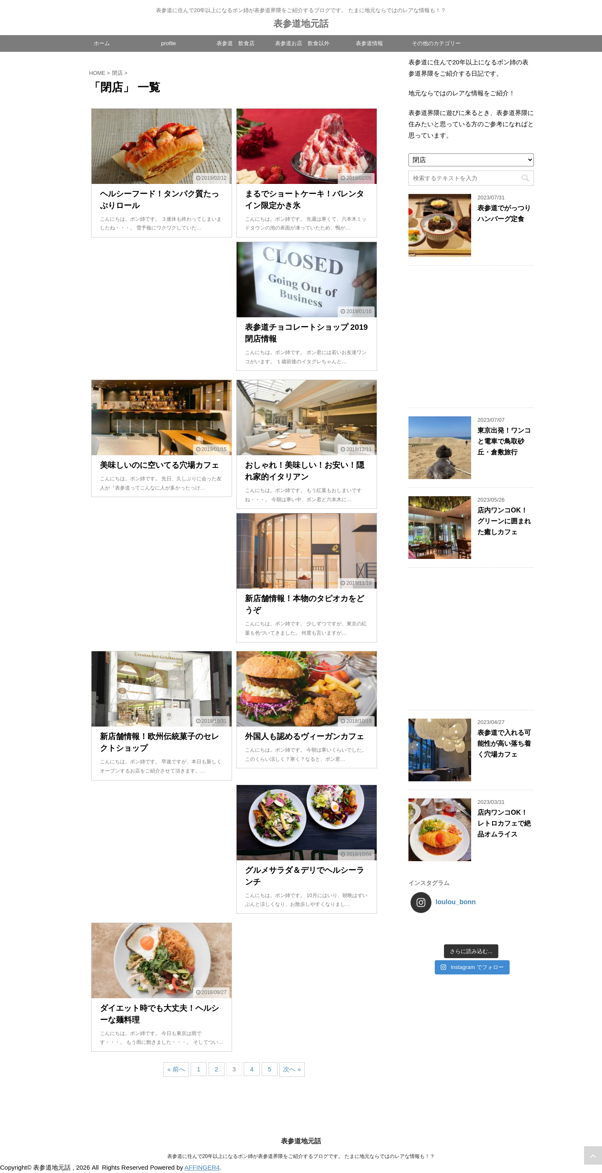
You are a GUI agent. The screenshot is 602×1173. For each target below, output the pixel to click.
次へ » (292, 1069)
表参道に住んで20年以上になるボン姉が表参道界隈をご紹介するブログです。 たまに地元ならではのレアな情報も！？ (301, 1156)
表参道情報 (369, 43)
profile (168, 43)
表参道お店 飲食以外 (302, 43)
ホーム (102, 43)
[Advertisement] (161, 308)
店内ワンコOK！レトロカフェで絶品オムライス (504, 823)
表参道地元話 (301, 23)
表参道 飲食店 (236, 43)
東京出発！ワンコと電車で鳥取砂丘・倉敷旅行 (504, 441)
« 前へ (176, 1069)
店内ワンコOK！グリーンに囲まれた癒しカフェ (504, 521)
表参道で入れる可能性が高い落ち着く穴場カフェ (504, 743)
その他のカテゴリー (436, 43)
